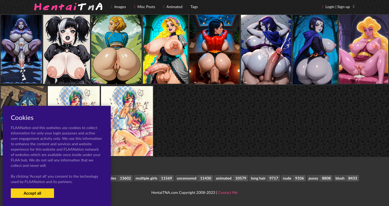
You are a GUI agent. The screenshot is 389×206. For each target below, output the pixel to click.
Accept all (32, 193)
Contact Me (227, 192)
